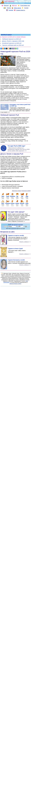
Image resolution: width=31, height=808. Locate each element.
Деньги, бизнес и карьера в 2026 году (13, 41)
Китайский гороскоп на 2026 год (11, 43)
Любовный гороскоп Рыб (9, 115)
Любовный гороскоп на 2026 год (11, 39)
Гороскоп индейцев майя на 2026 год (13, 45)
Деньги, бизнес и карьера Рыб (11, 154)
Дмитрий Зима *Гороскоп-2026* (21, 190)
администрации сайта (15, 283)
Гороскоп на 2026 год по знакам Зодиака (13, 37)
